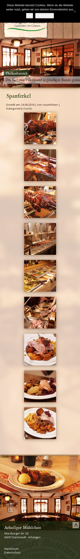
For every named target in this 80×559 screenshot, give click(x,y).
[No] (75, 11)
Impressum (11, 549)
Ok (29, 15)
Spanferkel (18, 96)
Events (27, 108)
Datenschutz (12, 552)
